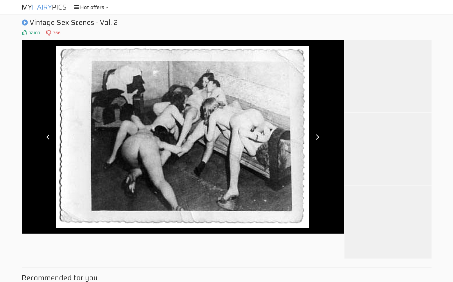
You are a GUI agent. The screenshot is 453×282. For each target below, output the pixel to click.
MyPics (44, 7)
